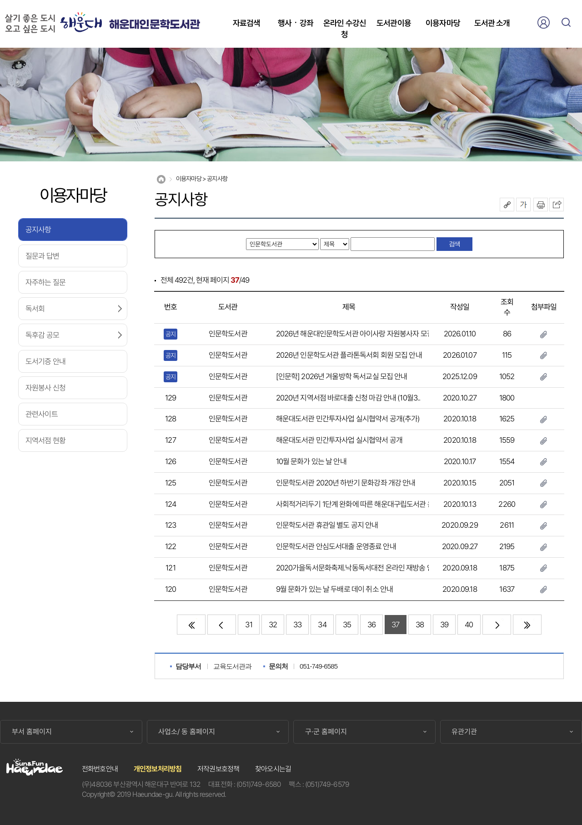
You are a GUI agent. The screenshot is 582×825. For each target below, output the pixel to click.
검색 (566, 22)
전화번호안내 (100, 769)
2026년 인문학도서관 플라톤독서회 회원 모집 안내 (349, 355)
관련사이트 (41, 414)
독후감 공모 (42, 335)
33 (297, 624)
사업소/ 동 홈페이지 (186, 731)
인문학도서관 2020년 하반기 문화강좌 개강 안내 (346, 482)
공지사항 (38, 229)
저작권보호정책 (218, 769)
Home (161, 179)
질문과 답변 (42, 255)
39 (444, 624)
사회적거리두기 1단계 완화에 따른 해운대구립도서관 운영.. (359, 504)
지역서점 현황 (45, 440)
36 (371, 624)
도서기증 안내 (45, 361)
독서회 (35, 308)
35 (347, 624)
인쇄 (540, 204)
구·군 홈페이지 (326, 731)
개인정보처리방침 (157, 769)
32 (273, 624)
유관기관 (464, 731)
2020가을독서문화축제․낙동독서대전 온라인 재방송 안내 (358, 567)
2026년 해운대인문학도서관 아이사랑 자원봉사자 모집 (354, 333)
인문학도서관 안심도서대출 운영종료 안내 (336, 546)
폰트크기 (523, 204)
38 (420, 624)
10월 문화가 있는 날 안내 (311, 461)
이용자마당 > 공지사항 (201, 178)
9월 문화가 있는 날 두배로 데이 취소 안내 (334, 589)
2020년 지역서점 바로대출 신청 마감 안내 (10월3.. (348, 397)
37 (395, 624)
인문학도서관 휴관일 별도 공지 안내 (327, 525)
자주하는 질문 (45, 282)
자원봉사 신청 (45, 387)
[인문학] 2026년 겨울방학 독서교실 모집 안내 (341, 376)
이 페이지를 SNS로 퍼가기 (556, 204)
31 (248, 624)
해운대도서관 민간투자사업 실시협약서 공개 (339, 440)
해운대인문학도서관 (154, 24)
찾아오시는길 (273, 769)
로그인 (543, 22)
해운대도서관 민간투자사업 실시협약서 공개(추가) (348, 418)
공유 (507, 204)
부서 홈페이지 (32, 731)
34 (322, 624)
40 (469, 624)
